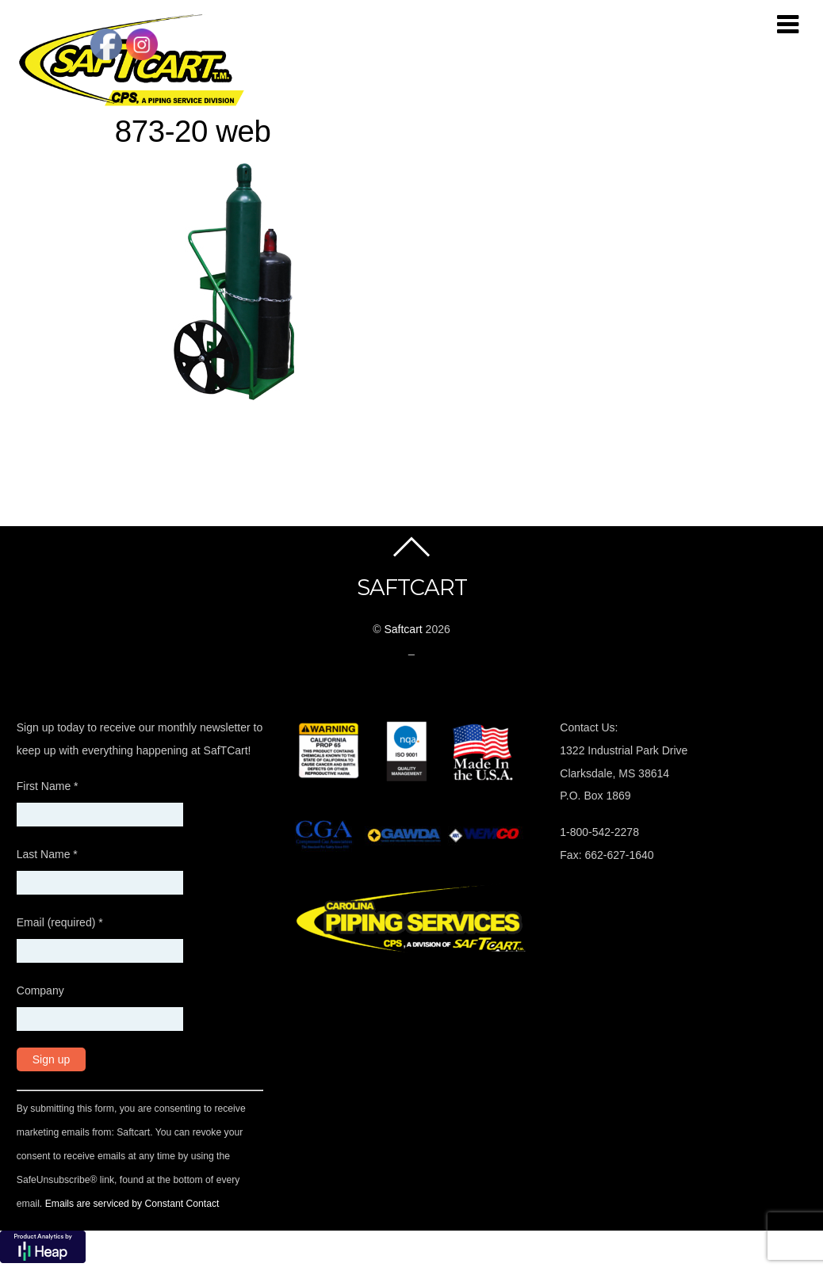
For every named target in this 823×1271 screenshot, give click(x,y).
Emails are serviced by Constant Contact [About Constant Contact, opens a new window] (132, 1203)
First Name (47, 786)
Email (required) (60, 922)
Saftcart (403, 629)
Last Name (47, 854)
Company (40, 990)
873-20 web (193, 131)
